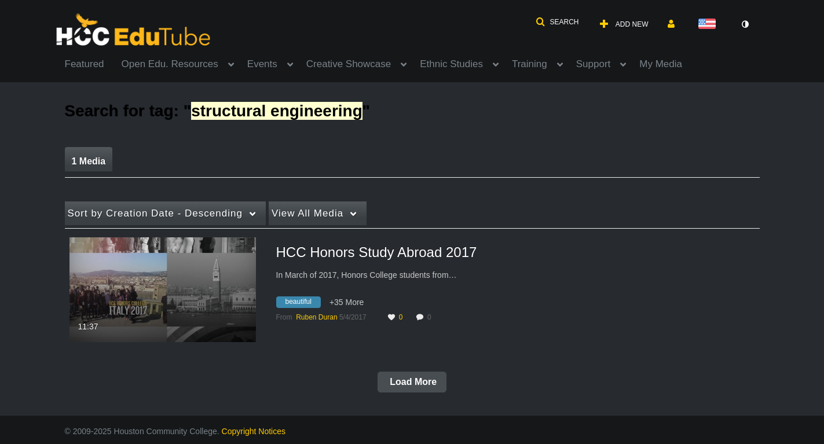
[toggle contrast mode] (745, 24)
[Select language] (709, 24)
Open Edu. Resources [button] (170, 63)
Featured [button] (84, 63)
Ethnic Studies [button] (451, 63)
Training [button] (529, 63)
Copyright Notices (254, 431)
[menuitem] (93, 63)
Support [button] (593, 63)
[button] (557, 22)
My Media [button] (660, 63)
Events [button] (262, 63)
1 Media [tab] (89, 161)
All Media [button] (307, 213)
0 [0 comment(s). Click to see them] (431, 317)
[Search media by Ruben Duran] (316, 317)
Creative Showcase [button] (348, 63)
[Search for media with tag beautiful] (302, 304)
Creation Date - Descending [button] (155, 213)
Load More (412, 382)
